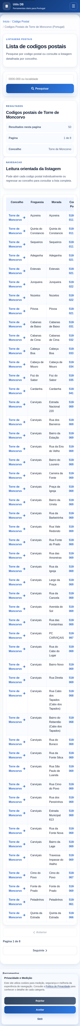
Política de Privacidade (58, 986)
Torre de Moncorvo (17, 217)
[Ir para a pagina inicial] (24, 6)
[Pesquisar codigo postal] (40, 79)
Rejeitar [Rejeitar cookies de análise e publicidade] (40, 1000)
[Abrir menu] (73, 6)
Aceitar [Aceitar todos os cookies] (40, 1009)
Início (6, 21)
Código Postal (20, 21)
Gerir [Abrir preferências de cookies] (40, 1018)
